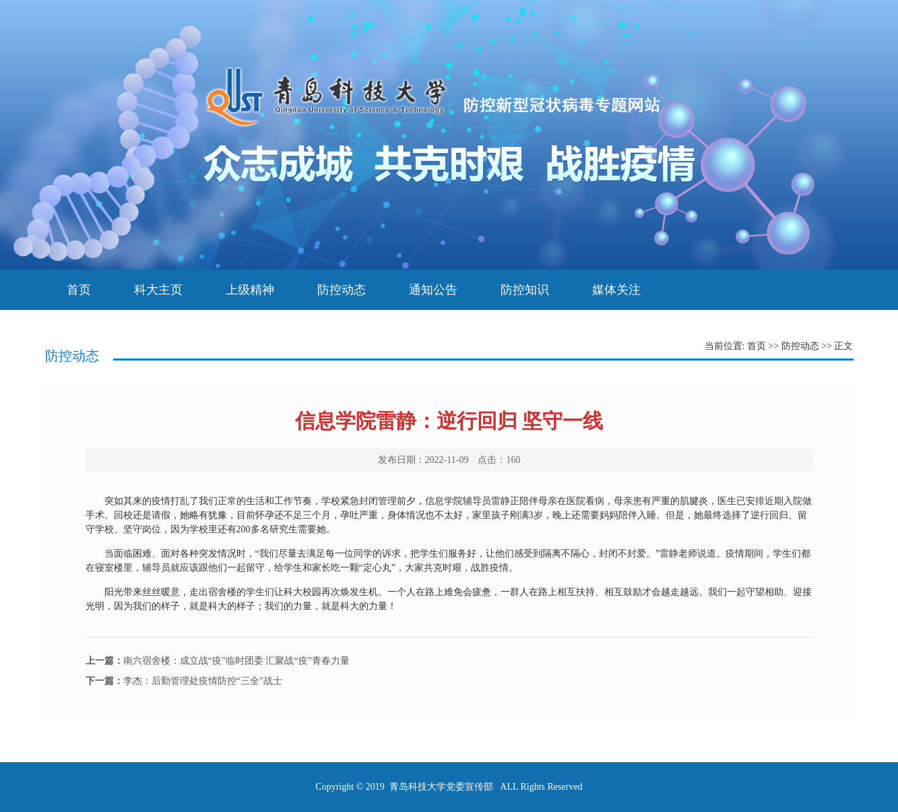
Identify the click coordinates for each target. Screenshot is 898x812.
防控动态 (341, 289)
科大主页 (158, 289)
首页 (79, 289)
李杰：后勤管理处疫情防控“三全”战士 (184, 681)
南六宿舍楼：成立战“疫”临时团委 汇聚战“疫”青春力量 (218, 661)
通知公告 (433, 289)
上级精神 (250, 289)
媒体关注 (616, 289)
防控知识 (525, 289)
